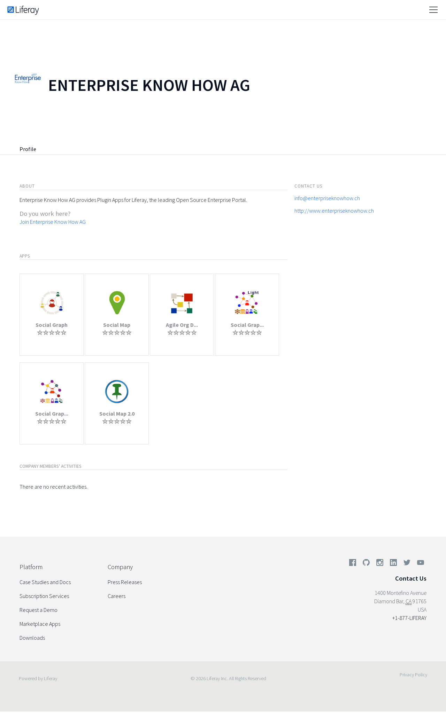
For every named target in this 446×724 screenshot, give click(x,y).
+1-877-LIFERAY (409, 617)
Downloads (32, 637)
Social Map (116, 324)
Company (120, 567)
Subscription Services (44, 595)
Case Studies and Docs (45, 582)
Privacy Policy (413, 674)
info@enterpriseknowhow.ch (327, 198)
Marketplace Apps (40, 623)
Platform (31, 567)
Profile (28, 148)
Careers (116, 595)
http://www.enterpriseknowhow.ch (334, 210)
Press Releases (125, 582)
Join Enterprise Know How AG (53, 221)
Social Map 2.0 (116, 413)
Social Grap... (247, 324)
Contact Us (410, 578)
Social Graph (52, 324)
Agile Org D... (182, 324)
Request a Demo (38, 609)
